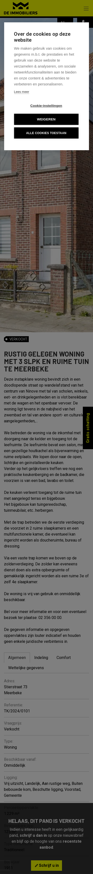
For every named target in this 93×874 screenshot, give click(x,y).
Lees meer (21, 92)
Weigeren (46, 119)
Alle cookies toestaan (46, 133)
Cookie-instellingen (46, 106)
